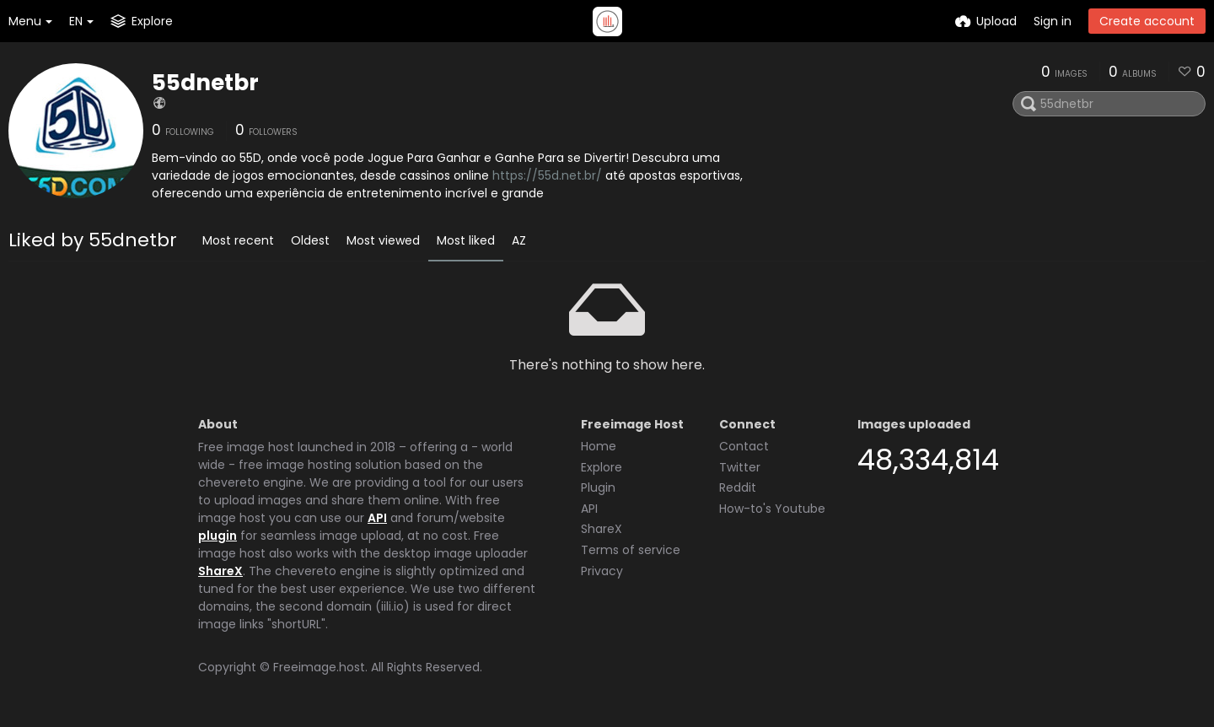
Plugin (598, 487)
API (377, 517)
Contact (744, 446)
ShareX (220, 571)
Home (598, 446)
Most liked (466, 240)
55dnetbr (205, 82)
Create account (1147, 21)
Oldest (310, 240)
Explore (601, 467)
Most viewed (383, 240)
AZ (519, 240)
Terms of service (630, 549)
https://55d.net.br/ (547, 175)
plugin (217, 535)
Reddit (737, 487)
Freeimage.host (319, 667)
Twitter (739, 467)
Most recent (238, 240)
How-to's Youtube (772, 508)
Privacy (602, 571)
